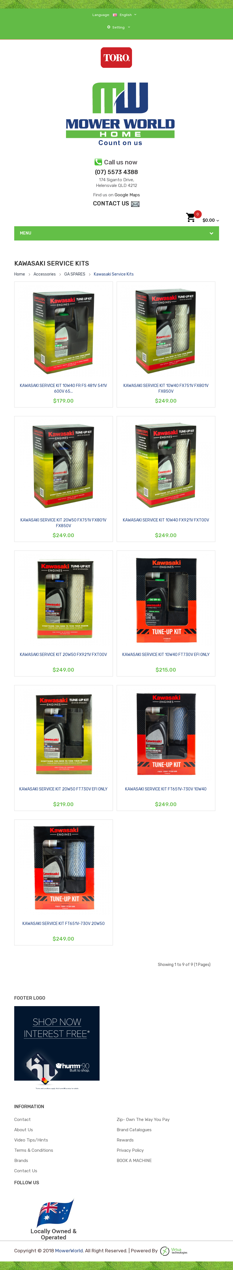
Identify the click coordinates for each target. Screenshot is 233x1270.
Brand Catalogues (134, 1129)
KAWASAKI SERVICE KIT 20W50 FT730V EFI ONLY (63, 789)
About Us (23, 1129)
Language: (101, 15)
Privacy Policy (130, 1150)
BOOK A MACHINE (134, 1160)
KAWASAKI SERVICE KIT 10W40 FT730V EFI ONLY (166, 654)
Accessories (45, 274)
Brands (21, 1160)
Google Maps (127, 194)
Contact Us (25, 1170)
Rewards (125, 1140)
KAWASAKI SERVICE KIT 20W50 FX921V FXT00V (63, 654)
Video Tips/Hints (31, 1140)
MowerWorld (69, 1250)
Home (19, 274)
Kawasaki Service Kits (114, 274)
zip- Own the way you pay (143, 1119)
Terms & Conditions (33, 1150)
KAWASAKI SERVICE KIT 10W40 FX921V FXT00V (166, 520)
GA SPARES (74, 274)
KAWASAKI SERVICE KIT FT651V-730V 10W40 (166, 789)
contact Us (116, 203)
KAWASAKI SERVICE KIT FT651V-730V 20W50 (63, 923)
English (125, 15)
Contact (22, 1119)
